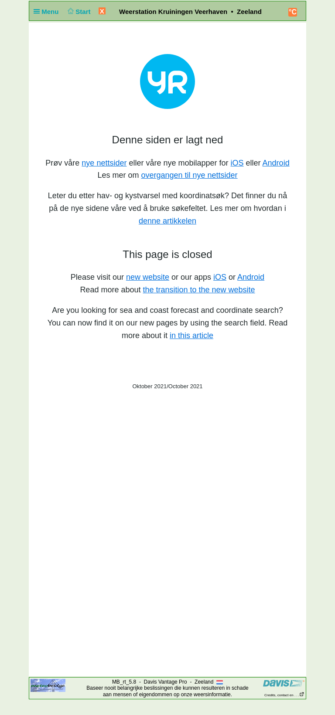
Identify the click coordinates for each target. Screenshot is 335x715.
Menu (48, 11)
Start (78, 11)
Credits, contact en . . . (284, 695)
